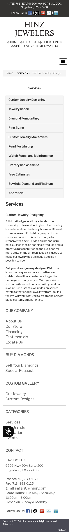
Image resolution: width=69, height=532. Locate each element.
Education (14, 432)
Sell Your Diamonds (22, 365)
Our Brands (15, 427)
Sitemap (8, 524)
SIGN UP (27, 45)
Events (12, 438)
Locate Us (14, 342)
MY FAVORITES (47, 45)
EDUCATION (48, 42)
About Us (14, 321)
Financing (14, 332)
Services (22, 73)
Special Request (20, 370)
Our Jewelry (16, 394)
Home (9, 73)
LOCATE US (28, 42)
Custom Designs (20, 399)
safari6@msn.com (31, 488)
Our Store (14, 326)
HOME (12, 42)
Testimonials (17, 337)
